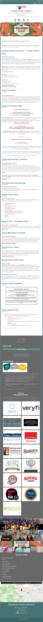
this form (16, 69)
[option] (21, 29)
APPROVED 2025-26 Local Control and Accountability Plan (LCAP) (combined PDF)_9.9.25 (22, 314)
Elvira (31, 102)
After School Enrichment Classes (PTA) (9, 566)
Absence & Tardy (24, 20)
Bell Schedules (5, 561)
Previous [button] (3, 29)
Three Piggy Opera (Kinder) (10, 208)
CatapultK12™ (37, 620)
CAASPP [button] (15, 35)
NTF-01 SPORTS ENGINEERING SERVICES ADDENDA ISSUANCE (21, 128)
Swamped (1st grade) (9, 209)
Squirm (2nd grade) (8, 204)
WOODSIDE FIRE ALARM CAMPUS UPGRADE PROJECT (21, 139)
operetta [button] (27, 35)
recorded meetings (29, 189)
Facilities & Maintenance (7, 576)
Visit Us (4, 559)
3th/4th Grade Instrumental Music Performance (14, 212)
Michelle (25, 176)
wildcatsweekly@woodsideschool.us (22, 357)
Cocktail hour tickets (20, 67)
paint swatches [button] (12, 35)
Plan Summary (10, 317)
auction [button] (19, 35)
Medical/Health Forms (7, 578)
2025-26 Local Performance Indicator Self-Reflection (18, 325)
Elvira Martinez (26, 99)
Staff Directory (19, 20)
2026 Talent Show (8, 207)
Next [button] (40, 29)
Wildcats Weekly (6, 569)
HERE (5, 41)
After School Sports (6, 564)
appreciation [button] (14, 35)
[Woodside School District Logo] (21, 7)
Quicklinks (40, 3)
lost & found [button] (20, 35)
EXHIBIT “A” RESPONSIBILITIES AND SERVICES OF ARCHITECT (21, 127)
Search (34, 3)
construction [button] (30, 35)
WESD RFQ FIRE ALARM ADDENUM (21, 143)
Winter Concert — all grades (10, 205)
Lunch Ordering (6, 571)
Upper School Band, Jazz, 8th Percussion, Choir (14, 211)
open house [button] (24, 35)
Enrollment (27, 20)
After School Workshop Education (9, 568)
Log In (42, 620)
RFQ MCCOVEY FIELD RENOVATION (21, 123)
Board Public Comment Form (12, 190)
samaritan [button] (22, 35)
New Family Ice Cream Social (10, 203)
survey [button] (17, 35)
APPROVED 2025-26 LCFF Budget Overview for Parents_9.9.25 (17, 316)
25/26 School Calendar (7, 562)
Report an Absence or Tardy (8, 557)
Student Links (5, 574)
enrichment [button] (29, 35)
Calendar (15, 20)
